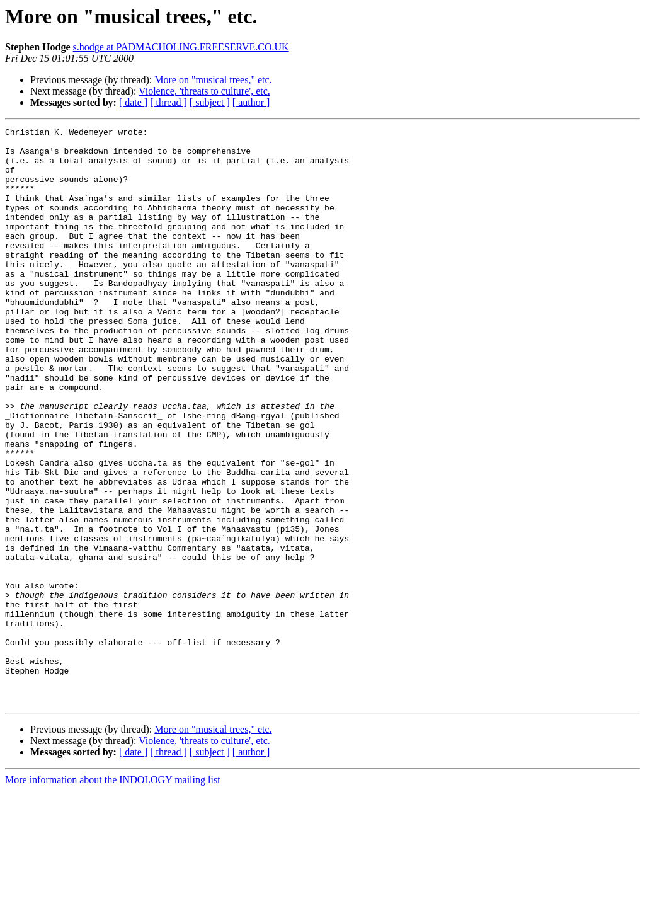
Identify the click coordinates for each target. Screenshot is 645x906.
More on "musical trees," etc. (212, 79)
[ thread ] (168, 102)
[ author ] (251, 102)
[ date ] (133, 102)
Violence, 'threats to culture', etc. (204, 91)
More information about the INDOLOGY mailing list (112, 895)
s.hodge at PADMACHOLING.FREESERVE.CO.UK (181, 47)
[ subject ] (210, 102)
